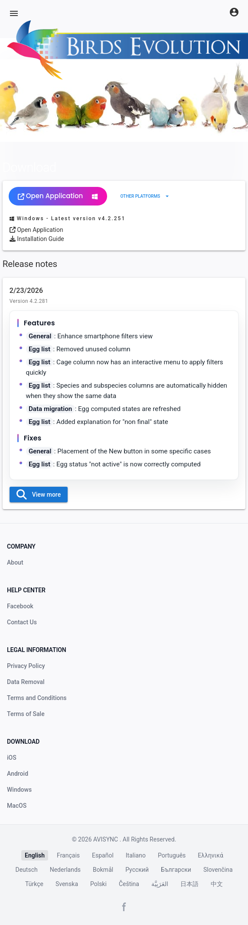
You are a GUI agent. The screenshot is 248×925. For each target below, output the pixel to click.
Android (17, 773)
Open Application (58, 195)
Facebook (20, 606)
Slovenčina (218, 869)
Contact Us (22, 622)
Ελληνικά (210, 855)
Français (68, 855)
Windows (19, 789)
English (35, 855)
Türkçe (34, 883)
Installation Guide (37, 238)
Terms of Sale (26, 713)
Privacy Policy (26, 665)
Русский (137, 869)
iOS (11, 757)
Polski (98, 883)
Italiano (136, 855)
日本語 (189, 883)
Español (103, 855)
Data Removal (26, 681)
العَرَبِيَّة (159, 883)
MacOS (16, 805)
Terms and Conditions (36, 697)
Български (176, 869)
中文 (217, 883)
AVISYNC (106, 839)
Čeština (129, 883)
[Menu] (14, 13)
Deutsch (27, 869)
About (15, 562)
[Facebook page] (124, 907)
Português (172, 855)
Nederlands (65, 869)
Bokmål (103, 869)
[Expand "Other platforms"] (145, 196)
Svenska (66, 883)
